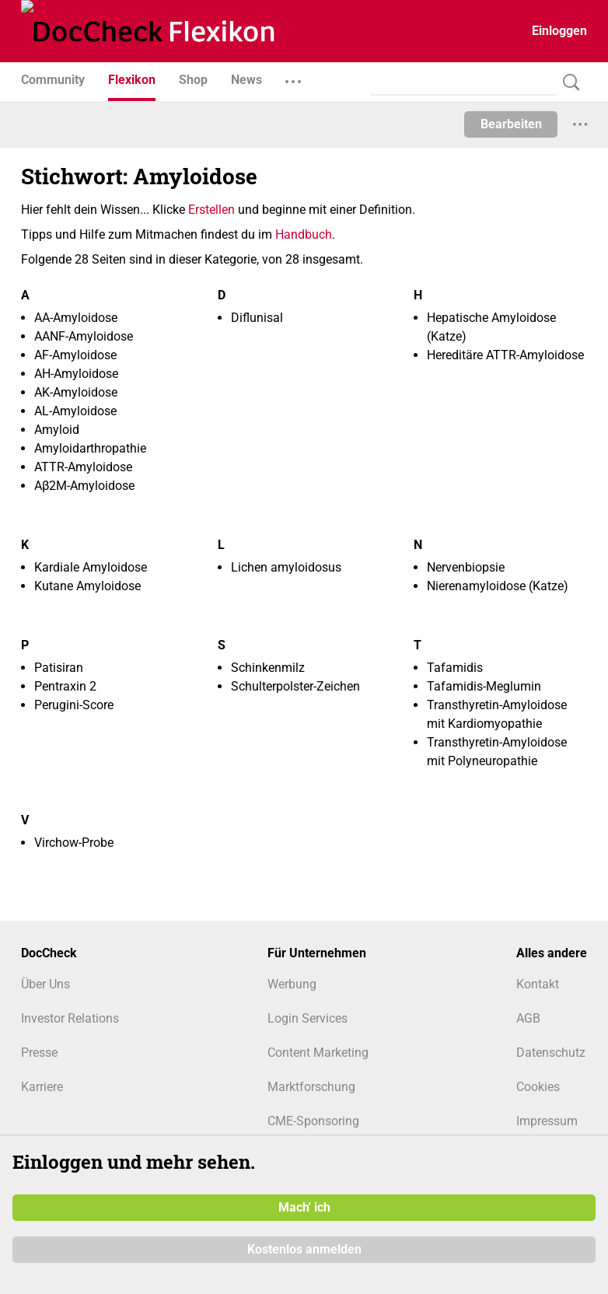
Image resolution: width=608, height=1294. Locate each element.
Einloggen (559, 30)
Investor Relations (70, 1018)
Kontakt (537, 984)
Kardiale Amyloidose (90, 567)
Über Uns (45, 984)
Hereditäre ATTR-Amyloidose (505, 355)
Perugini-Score (74, 705)
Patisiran (58, 667)
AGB (528, 1018)
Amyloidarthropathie (90, 448)
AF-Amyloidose (75, 355)
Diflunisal (257, 317)
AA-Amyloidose (75, 317)
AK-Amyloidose (75, 392)
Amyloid (56, 429)
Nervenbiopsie (466, 567)
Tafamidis (455, 667)
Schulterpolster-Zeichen (295, 686)
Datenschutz (550, 1052)
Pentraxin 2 (65, 686)
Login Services (307, 1018)
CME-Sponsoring (313, 1121)
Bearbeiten (511, 124)
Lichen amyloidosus (286, 567)
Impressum (547, 1121)
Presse (39, 1052)
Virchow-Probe (74, 842)
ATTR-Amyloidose (83, 467)
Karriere (42, 1086)
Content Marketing (318, 1052)
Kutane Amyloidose (87, 586)
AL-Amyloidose (75, 411)
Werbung (291, 984)
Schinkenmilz (268, 667)
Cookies (538, 1086)
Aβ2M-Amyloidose (84, 485)
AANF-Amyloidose (83, 336)
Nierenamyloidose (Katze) (497, 586)
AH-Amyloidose (76, 373)
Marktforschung (311, 1086)
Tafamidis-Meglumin (484, 686)
